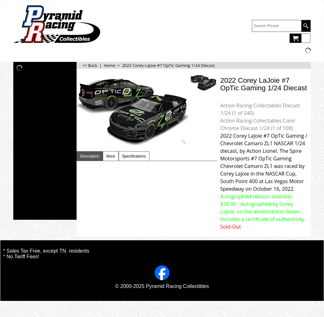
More (110, 156)
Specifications (134, 156)
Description (89, 156)
